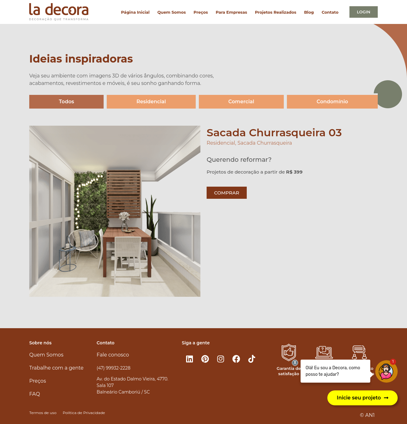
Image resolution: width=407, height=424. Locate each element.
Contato (330, 12)
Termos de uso (42, 412)
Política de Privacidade (84, 412)
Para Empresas (231, 12)
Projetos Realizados (275, 12)
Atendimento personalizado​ (359, 371)
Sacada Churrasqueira (264, 143)
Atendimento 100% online (324, 371)
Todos (66, 102)
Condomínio (332, 102)
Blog (309, 12)
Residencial (151, 102)
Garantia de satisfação (289, 371)
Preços (201, 12)
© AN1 (367, 415)
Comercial (241, 102)
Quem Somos (171, 12)
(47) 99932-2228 (113, 368)
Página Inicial (135, 12)
